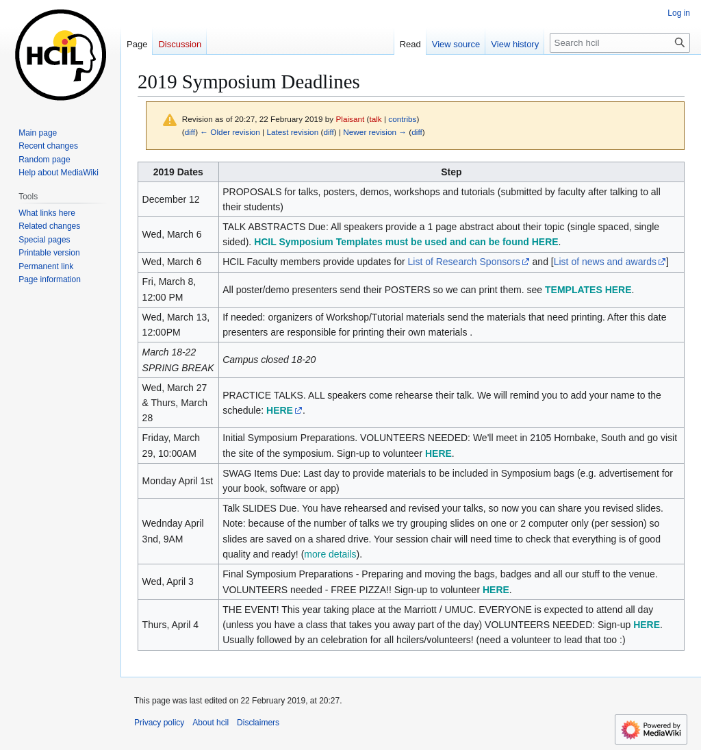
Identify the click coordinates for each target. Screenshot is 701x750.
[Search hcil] (620, 43)
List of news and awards (605, 261)
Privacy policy (159, 722)
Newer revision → (375, 131)
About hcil (210, 722)
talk (375, 118)
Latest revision (292, 131)
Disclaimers (258, 722)
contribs (402, 118)
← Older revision (230, 131)
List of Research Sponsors (463, 261)
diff (190, 131)
